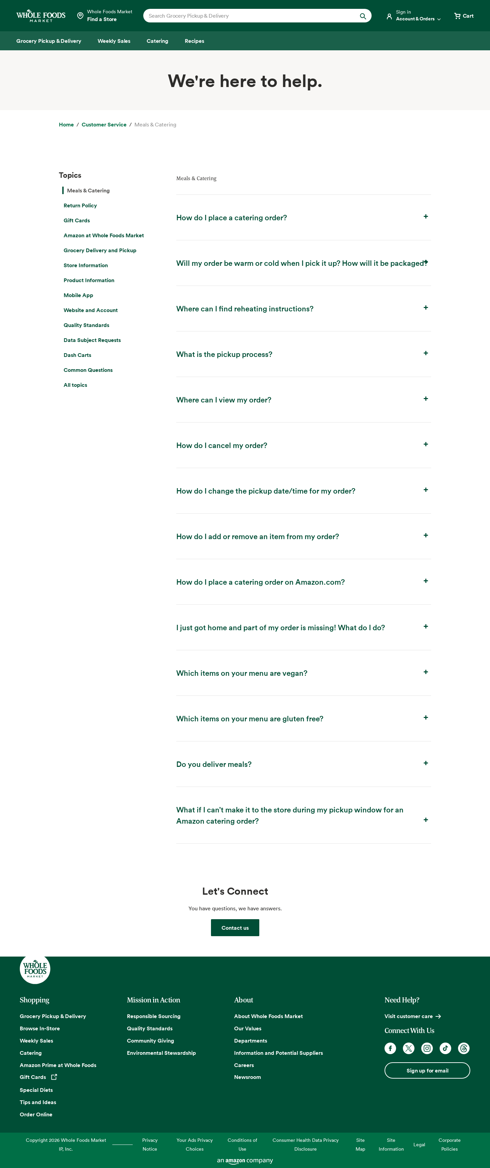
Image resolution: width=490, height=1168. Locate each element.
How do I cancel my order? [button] (303, 445)
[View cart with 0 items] (463, 15)
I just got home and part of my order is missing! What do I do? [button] (303, 627)
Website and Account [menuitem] (91, 310)
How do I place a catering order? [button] (303, 217)
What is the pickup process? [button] (303, 353)
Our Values (247, 1028)
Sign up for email (427, 1070)
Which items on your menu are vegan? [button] (303, 672)
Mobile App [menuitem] (78, 295)
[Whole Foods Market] (40, 16)
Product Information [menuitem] (89, 280)
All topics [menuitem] (75, 385)
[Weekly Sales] (114, 41)
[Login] (413, 15)
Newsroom (247, 1077)
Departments (250, 1040)
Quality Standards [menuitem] (86, 325)
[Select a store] (104, 15)
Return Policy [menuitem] (80, 205)
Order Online (36, 1114)
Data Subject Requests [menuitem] (92, 340)
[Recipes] (194, 41)
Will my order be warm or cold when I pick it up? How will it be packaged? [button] (303, 262)
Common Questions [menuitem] (88, 370)
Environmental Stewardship (161, 1053)
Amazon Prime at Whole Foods (58, 1065)
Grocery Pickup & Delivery (53, 1016)
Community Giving (150, 1040)
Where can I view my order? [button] (303, 399)
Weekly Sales (36, 1040)
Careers (244, 1065)
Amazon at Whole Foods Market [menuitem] (104, 235)
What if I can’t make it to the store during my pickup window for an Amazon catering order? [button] (303, 815)
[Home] (66, 124)
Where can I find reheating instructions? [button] (303, 308)
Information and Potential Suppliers (278, 1053)
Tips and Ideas (38, 1102)
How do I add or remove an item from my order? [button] (303, 536)
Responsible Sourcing (154, 1016)
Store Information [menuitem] (86, 265)
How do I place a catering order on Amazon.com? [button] (303, 581)
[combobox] (246, 16)
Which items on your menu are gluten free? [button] (303, 718)
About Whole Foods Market (268, 1016)
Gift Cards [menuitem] (77, 220)
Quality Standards (150, 1028)
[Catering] (157, 41)
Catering (31, 1053)
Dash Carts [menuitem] (77, 355)
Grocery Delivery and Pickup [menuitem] (100, 250)
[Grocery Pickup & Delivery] (48, 41)
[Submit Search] (363, 16)
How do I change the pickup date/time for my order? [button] (303, 490)
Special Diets (36, 1090)
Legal (419, 1144)
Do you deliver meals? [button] (303, 763)
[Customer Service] (104, 124)
